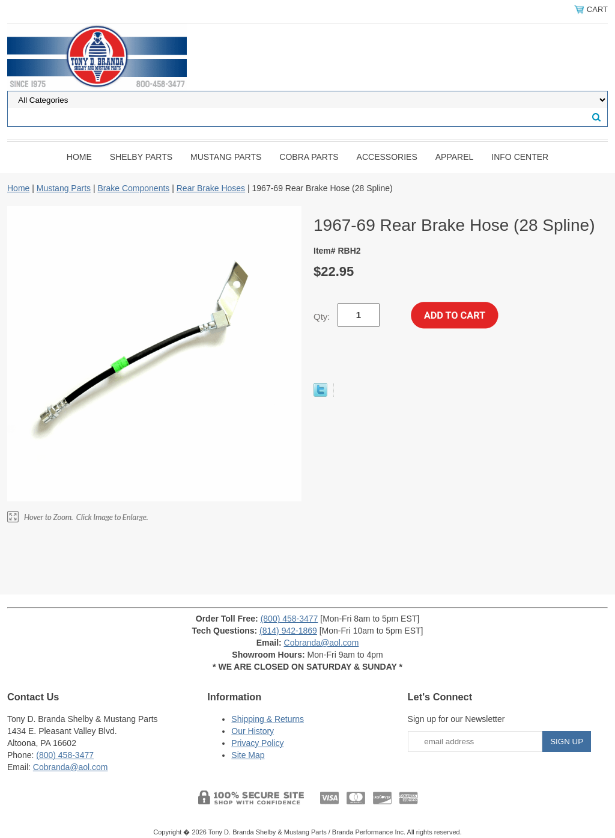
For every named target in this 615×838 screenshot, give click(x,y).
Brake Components (133, 188)
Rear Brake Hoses (211, 188)
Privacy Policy (257, 743)
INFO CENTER (519, 157)
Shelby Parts (141, 157)
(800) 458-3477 (289, 618)
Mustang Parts (225, 157)
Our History (252, 731)
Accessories (387, 157)
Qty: (322, 316)
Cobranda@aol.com (321, 642)
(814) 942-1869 (288, 630)
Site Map (247, 755)
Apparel (454, 157)
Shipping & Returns (267, 719)
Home (79, 157)
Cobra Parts (308, 157)
